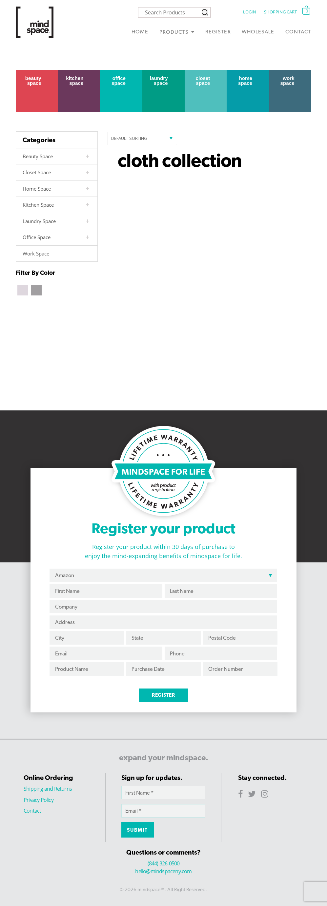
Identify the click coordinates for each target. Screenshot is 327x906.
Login (249, 12)
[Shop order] (142, 138)
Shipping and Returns (48, 788)
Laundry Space (159, 80)
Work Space (287, 80)
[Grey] (36, 289)
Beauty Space (33, 80)
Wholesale (258, 31)
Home (140, 31)
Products (174, 32)
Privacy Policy (38, 799)
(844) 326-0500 (164, 863)
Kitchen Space (74, 80)
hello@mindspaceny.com (163, 871)
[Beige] (23, 289)
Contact (298, 31)
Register (218, 31)
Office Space (119, 80)
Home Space (245, 80)
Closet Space (202, 80)
